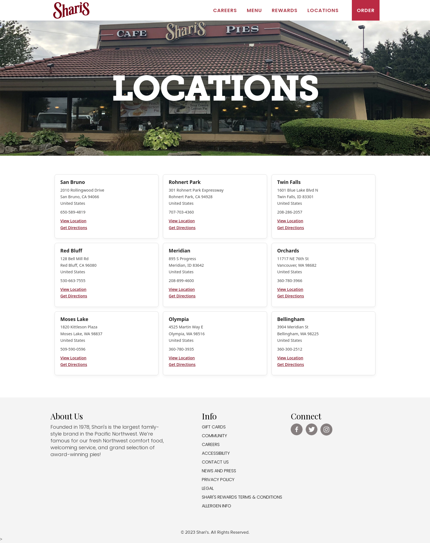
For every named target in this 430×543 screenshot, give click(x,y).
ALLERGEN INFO (216, 506)
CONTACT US (215, 462)
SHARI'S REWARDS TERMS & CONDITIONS (242, 497)
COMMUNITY (214, 436)
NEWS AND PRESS (219, 471)
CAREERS (211, 444)
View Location (73, 220)
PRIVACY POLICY (218, 479)
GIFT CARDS (214, 427)
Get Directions (73, 227)
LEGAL (208, 488)
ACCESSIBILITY (216, 453)
